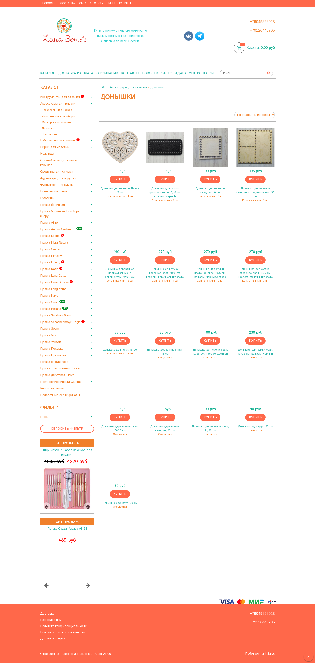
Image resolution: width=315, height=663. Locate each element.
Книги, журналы (52, 388)
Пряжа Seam (50, 328)
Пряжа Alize (49, 222)
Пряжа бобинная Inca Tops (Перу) (60, 213)
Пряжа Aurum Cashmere (61, 229)
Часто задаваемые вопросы (187, 73)
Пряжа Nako (49, 295)
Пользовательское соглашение (63, 632)
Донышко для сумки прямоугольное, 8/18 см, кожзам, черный (165, 192)
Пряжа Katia (51, 269)
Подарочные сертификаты (60, 395)
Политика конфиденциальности (63, 626)
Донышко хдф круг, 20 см (119, 503)
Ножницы (47, 153)
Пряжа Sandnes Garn (56, 315)
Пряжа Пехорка (52, 348)
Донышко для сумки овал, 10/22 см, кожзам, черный (255, 352)
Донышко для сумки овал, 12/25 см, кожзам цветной (210, 352)
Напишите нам (50, 620)
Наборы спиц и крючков (60, 140)
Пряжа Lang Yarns (54, 289)
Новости (48, 3)
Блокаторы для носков (57, 110)
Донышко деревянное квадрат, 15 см (165, 428)
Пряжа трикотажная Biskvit (61, 368)
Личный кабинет (119, 3)
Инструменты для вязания (62, 97)
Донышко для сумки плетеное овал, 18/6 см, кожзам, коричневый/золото (165, 273)
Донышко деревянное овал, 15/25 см (119, 428)
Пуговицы (47, 198)
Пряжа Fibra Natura (54, 242)
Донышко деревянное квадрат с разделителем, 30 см (255, 192)
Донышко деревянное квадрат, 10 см (210, 190)
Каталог (47, 73)
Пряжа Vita (48, 335)
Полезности (50, 134)
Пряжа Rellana (54, 309)
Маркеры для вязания (57, 122)
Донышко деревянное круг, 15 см (165, 352)
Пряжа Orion (52, 302)
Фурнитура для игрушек (58, 178)
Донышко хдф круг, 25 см (255, 426)
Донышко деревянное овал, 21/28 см (210, 428)
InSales (270, 653)
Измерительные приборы (59, 116)
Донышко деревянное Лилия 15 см (120, 190)
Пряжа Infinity (52, 262)
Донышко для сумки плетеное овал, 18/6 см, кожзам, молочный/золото (255, 273)
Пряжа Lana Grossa (56, 282)
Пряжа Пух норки (53, 355)
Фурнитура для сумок (57, 185)
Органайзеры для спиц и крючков (58, 162)
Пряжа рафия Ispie (54, 362)
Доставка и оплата (75, 73)
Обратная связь (91, 3)
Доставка (67, 3)
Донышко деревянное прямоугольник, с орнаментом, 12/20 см (120, 273)
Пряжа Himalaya (52, 256)
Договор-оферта (52, 638)
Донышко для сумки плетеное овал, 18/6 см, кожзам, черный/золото (210, 273)
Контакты (130, 73)
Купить (119, 179)
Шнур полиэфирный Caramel (61, 382)
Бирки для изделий (55, 147)
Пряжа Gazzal (50, 249)
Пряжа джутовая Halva (57, 375)
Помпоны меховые (54, 191)
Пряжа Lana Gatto (54, 275)
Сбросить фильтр (67, 428)
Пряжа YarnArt (51, 342)
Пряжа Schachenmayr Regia (62, 322)
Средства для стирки (57, 171)
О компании (107, 73)
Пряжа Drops (52, 236)
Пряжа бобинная (53, 205)
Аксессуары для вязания (59, 103)
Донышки (48, 128)
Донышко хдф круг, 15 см (120, 350)
